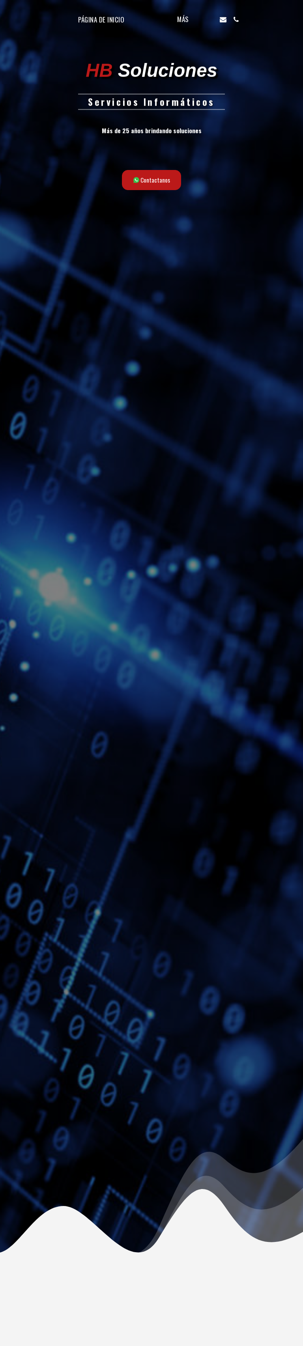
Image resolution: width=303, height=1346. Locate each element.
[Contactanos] (151, 180)
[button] (226, 19)
